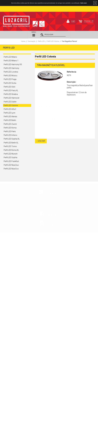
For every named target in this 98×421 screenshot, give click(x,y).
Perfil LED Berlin (10, 120)
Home (23, 41)
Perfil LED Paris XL (11, 90)
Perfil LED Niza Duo (11, 165)
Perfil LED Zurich (10, 124)
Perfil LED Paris (10, 131)
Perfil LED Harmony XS (13, 64)
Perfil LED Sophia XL (12, 139)
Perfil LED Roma (10, 128)
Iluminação (31, 41)
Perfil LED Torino (10, 146)
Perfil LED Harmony (11, 68)
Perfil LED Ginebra (11, 94)
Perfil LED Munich (10, 154)
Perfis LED (41, 41)
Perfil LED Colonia (53, 41)
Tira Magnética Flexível (69, 41)
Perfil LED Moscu (10, 76)
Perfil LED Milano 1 (11, 61)
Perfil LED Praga (10, 79)
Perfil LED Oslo (9, 87)
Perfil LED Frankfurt (11, 161)
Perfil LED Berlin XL (11, 143)
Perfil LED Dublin (10, 102)
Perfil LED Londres (11, 72)
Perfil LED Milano (10, 57)
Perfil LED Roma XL (11, 150)
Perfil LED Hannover (11, 98)
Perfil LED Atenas (10, 116)
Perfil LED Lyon (9, 113)
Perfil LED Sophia (10, 157)
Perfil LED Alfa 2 (10, 109)
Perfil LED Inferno (10, 135)
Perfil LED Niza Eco (11, 169)
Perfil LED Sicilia (10, 83)
